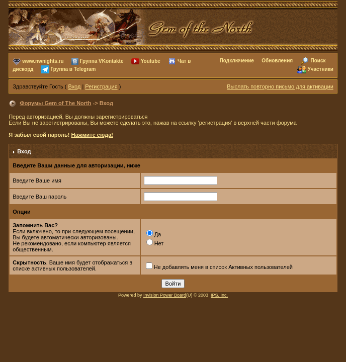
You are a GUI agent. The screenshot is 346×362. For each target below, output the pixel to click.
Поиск (318, 60)
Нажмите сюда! (92, 135)
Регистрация (101, 86)
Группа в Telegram (73, 69)
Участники (320, 69)
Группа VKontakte (102, 61)
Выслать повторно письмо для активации (280, 86)
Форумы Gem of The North (55, 103)
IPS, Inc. (219, 295)
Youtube (150, 61)
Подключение (237, 60)
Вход (74, 86)
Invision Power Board (164, 295)
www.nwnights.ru (42, 61)
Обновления (277, 60)
